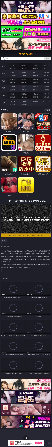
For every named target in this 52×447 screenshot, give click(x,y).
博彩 (3, 66)
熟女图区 (35, 90)
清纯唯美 (24, 90)
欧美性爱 (46, 79)
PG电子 (13, 65)
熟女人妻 (12, 75)
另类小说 (24, 97)
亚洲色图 (24, 87)
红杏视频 (12, 104)
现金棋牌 (35, 68)
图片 (3, 88)
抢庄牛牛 (46, 68)
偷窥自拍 (12, 87)
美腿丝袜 (12, 90)
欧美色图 (35, 87)
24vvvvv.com (26, 54)
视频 (3, 74)
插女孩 (13, 101)
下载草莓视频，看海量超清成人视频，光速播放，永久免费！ (29, 235)
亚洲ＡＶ (12, 72)
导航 (3, 102)
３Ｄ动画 (46, 72)
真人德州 (24, 65)
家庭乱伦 (24, 94)
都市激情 (12, 94)
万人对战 (35, 65)
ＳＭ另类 (46, 75)
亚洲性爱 (12, 79)
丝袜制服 (24, 75)
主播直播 (35, 75)
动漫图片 (46, 87)
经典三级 (24, 82)
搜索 (47, 58)
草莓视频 (35, 101)
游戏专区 (46, 65)
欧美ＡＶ (35, 72)
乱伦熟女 (35, 82)
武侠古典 (46, 94)
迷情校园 (12, 97)
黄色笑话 (35, 97)
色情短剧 (24, 104)
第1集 (3, 240)
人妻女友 (35, 94)
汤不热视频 (46, 101)
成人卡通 (35, 79)
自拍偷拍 (24, 72)
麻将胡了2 (13, 68)
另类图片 (46, 90)
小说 (3, 95)
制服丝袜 (12, 82)
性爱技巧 (46, 97)
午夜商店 (24, 101)
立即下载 (38, 443)
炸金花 (24, 68)
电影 (3, 81)
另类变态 (46, 82)
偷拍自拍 (24, 79)
